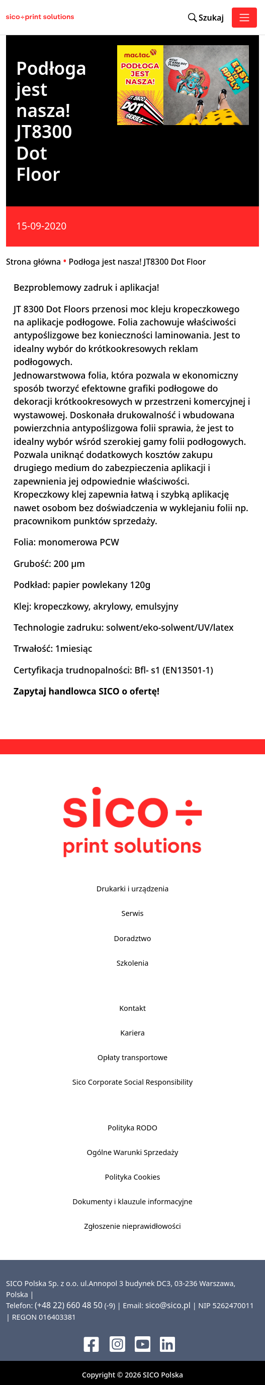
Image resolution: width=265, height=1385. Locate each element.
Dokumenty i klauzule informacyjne (132, 1201)
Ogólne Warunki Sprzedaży (133, 1152)
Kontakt (132, 1008)
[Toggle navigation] (244, 18)
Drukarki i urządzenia (133, 888)
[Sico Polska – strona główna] (22, 17)
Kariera (132, 1032)
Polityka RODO (132, 1127)
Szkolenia (133, 963)
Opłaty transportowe (132, 1057)
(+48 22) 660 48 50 (69, 1305)
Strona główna (33, 261)
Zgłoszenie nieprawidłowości (132, 1226)
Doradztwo (132, 938)
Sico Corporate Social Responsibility (132, 1082)
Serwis (133, 913)
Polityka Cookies (132, 1177)
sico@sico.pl (168, 1305)
